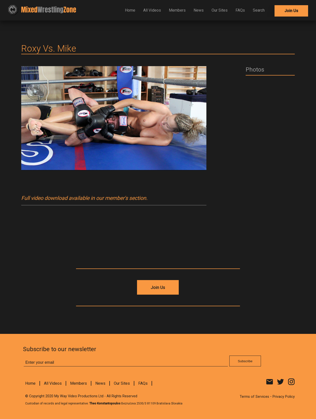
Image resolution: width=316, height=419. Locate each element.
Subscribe (245, 361)
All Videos (152, 10)
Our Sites (220, 10)
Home (130, 10)
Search (259, 10)
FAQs (240, 10)
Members (177, 10)
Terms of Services (254, 397)
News (199, 10)
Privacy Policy (284, 397)
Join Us (291, 10)
